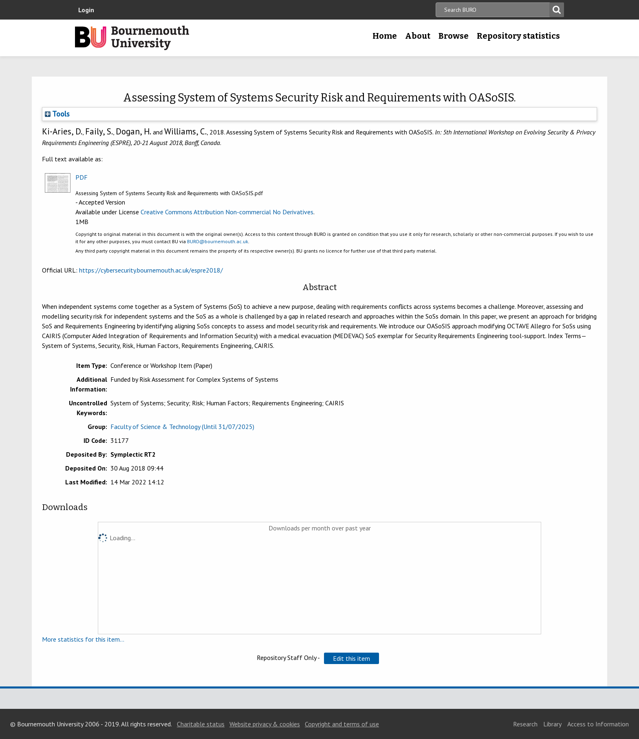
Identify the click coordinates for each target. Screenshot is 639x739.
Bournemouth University (132, 38)
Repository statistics (518, 36)
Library (552, 724)
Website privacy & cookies (264, 724)
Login (86, 10)
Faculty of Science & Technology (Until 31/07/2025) (182, 426)
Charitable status (201, 724)
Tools (57, 114)
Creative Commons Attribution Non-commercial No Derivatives (227, 212)
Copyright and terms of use (342, 724)
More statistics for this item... (83, 639)
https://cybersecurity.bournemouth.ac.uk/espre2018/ (151, 270)
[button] (351, 658)
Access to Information (598, 724)
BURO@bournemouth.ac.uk (217, 241)
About (417, 36)
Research (525, 724)
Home (384, 36)
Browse (453, 36)
